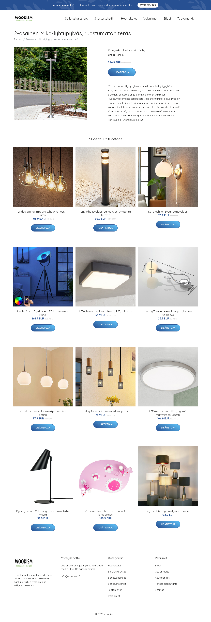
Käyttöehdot (162, 580)
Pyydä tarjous (148, 5)
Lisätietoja (122, 74)
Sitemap (159, 592)
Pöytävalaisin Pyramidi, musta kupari (168, 513)
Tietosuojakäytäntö (166, 586)
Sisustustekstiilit (104, 20)
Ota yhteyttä (162, 573)
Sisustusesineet (117, 580)
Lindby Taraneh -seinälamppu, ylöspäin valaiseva (168, 315)
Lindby (141, 52)
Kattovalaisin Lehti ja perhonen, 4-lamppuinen (105, 515)
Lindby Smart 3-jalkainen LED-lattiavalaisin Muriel (43, 315)
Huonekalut (129, 20)
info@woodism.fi (70, 578)
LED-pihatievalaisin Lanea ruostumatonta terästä (105, 215)
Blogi (167, 20)
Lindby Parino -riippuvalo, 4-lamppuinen (105, 413)
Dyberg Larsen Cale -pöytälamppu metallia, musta (42, 515)
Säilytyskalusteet (76, 20)
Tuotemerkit (185, 20)
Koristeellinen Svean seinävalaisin (168, 214)
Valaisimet (150, 20)
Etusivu (18, 41)
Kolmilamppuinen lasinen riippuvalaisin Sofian (43, 415)
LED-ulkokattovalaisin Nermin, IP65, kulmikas (105, 313)
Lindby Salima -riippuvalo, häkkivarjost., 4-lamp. (43, 215)
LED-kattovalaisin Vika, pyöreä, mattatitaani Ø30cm (168, 415)
